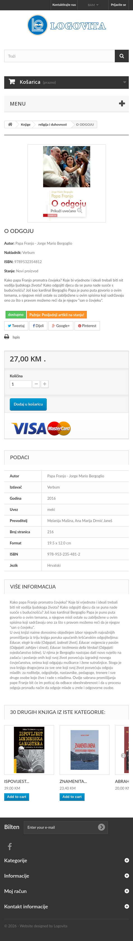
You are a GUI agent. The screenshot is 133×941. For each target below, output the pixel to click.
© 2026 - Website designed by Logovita (35, 926)
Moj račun (15, 891)
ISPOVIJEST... (16, 781)
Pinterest (87, 325)
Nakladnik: (13, 252)
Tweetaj (16, 325)
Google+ (61, 325)
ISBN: (8, 261)
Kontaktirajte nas (64, 4)
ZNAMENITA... (73, 781)
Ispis (16, 337)
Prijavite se (118, 4)
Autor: (9, 243)
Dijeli (38, 325)
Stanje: (9, 271)
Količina (16, 376)
